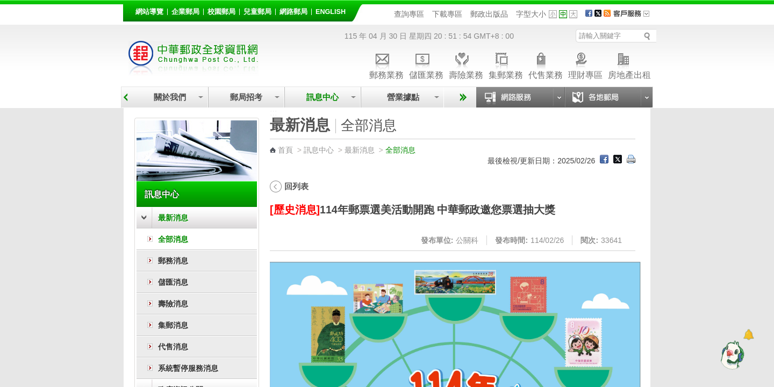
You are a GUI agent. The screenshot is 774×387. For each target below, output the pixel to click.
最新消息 (173, 217)
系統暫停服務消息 (188, 368)
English (331, 12)
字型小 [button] (553, 14)
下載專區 (447, 14)
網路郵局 (293, 12)
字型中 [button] (563, 14)
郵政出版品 (489, 14)
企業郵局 (185, 12)
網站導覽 (149, 12)
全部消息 (173, 239)
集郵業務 (506, 64)
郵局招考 (246, 97)
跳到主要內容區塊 (5, 5)
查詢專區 (409, 14)
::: (129, 10)
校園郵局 (221, 12)
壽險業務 (466, 64)
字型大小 (531, 14)
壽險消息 (173, 303)
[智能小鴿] (731, 355)
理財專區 (585, 64)
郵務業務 (386, 64)
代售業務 (545, 64)
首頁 (285, 150)
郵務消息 (173, 260)
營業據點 (402, 97)
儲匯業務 (426, 64)
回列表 (296, 186)
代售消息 (173, 346)
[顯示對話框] (748, 334)
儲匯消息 (173, 282)
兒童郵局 (257, 12)
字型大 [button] (573, 14)
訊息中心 (322, 97)
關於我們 (170, 97)
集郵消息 (173, 325)
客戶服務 (634, 17)
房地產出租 (629, 64)
